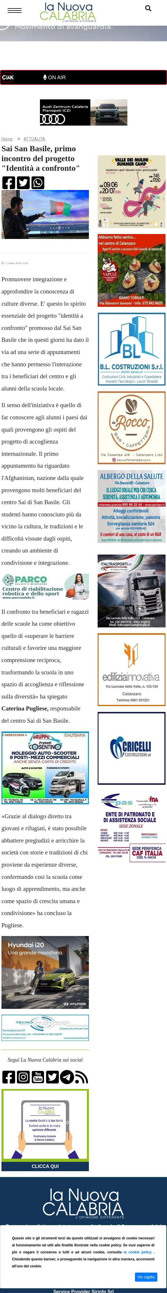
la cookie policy (139, 1252)
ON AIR (54, 77)
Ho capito (146, 1277)
